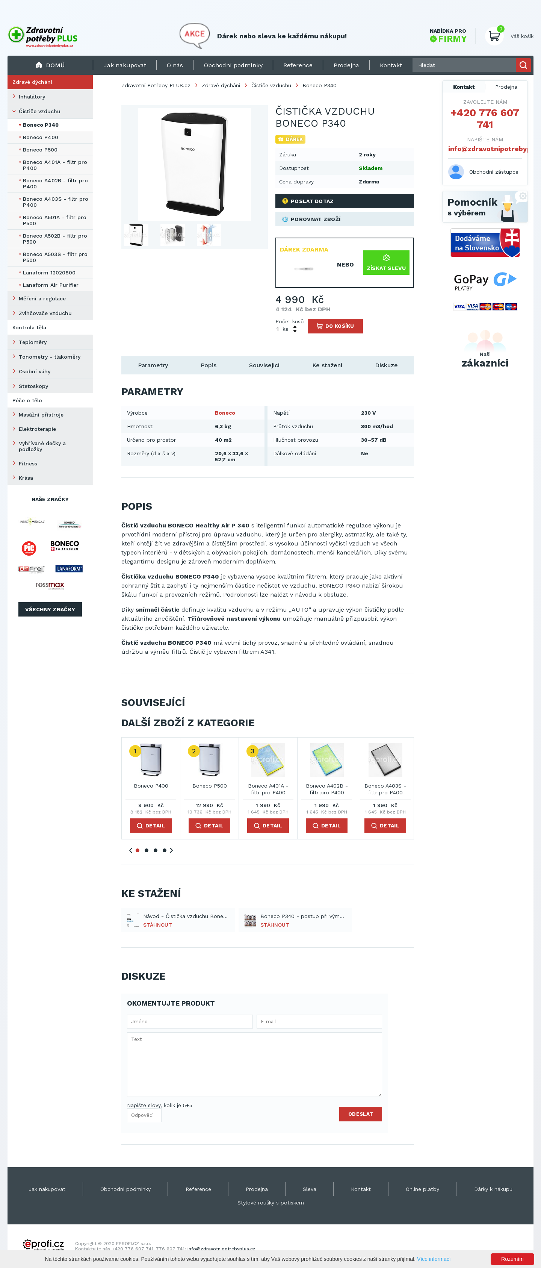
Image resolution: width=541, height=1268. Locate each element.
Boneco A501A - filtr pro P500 (54, 220)
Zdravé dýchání (32, 82)
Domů (50, 65)
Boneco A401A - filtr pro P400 (55, 165)
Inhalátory (32, 97)
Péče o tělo (27, 400)
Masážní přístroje (41, 415)
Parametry (153, 365)
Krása (26, 478)
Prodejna (506, 87)
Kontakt (464, 87)
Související (264, 365)
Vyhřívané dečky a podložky (42, 446)
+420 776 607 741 (485, 119)
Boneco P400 (40, 137)
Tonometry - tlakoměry (49, 357)
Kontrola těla (29, 327)
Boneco (225, 413)
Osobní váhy (34, 371)
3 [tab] (155, 850)
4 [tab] (164, 850)
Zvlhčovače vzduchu (45, 313)
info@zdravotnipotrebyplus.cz (485, 149)
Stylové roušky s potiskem (270, 1203)
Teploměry (33, 342)
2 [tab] (146, 850)
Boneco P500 (40, 150)
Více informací (433, 1259)
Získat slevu (386, 262)
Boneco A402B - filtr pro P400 (55, 183)
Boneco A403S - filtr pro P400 (55, 202)
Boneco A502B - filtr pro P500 (55, 239)
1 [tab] (137, 850)
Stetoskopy (33, 386)
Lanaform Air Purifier (51, 285)
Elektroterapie (37, 429)
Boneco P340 (41, 125)
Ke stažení (327, 365)
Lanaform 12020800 (49, 273)
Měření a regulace (42, 298)
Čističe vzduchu (39, 111)
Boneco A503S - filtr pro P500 (55, 257)
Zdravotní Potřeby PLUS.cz (155, 85)
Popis (208, 365)
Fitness (28, 464)
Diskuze (386, 365)
